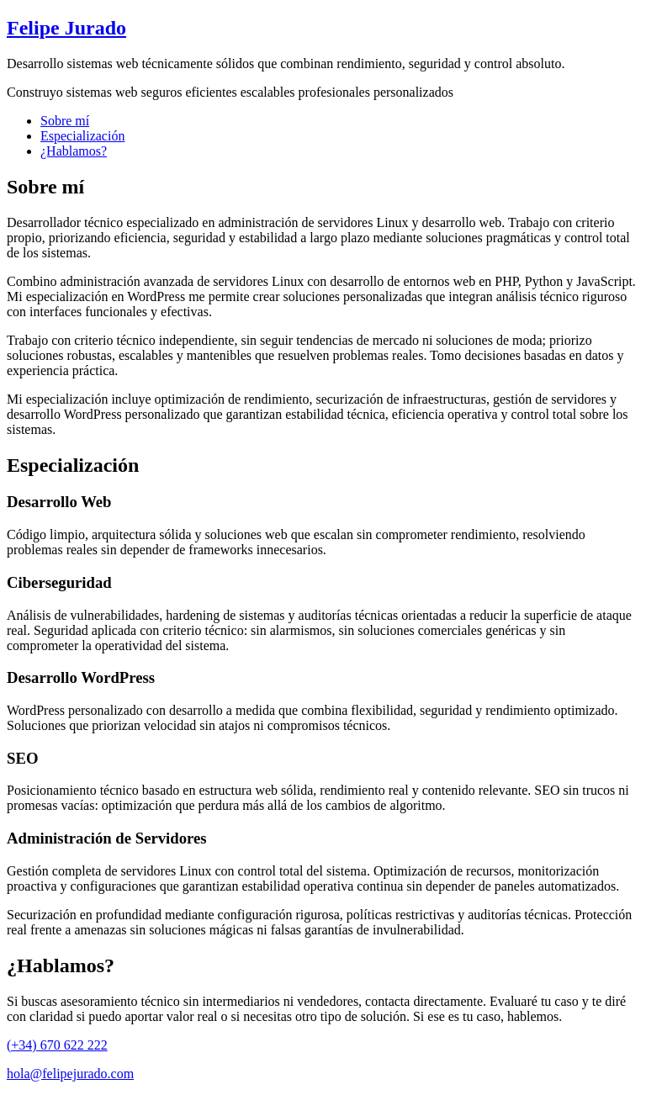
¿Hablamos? (73, 151)
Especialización (82, 136)
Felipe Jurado (66, 28)
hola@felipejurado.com (70, 1073)
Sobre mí (64, 121)
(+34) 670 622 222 (57, 1045)
